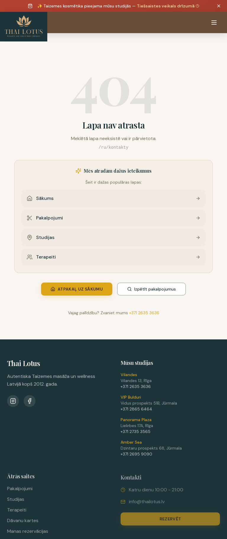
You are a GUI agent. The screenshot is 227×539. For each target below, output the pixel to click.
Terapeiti (16, 512)
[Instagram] (13, 402)
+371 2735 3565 (135, 433)
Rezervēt (170, 521)
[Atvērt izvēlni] (214, 22)
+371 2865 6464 (136, 410)
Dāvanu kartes (22, 523)
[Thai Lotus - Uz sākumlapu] (23, 26)
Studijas (15, 501)
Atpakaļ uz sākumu (77, 289)
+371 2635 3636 (144, 312)
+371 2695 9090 (136, 455)
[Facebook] (29, 402)
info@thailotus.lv (147, 504)
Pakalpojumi (20, 491)
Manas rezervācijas (27, 533)
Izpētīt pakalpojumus (151, 289)
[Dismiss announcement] (218, 5)
